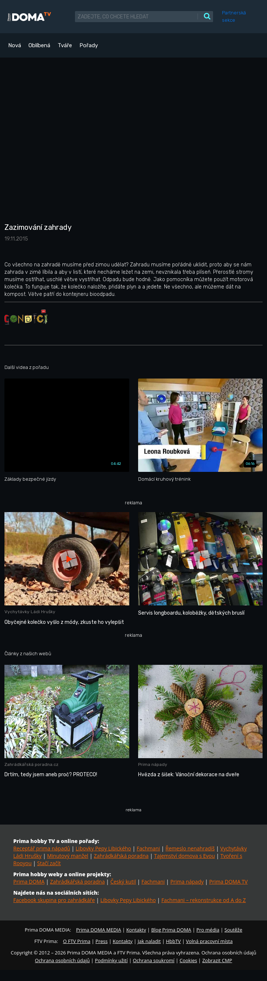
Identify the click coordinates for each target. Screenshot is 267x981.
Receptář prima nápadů (41, 848)
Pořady (88, 45)
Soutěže (233, 929)
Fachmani (148, 848)
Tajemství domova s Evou (184, 855)
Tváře (65, 45)
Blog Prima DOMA (171, 929)
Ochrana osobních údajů (62, 960)
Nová (14, 45)
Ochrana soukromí (154, 960)
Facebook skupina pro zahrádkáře (54, 900)
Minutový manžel (67, 855)
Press (102, 941)
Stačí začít (49, 863)
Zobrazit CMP (217, 960)
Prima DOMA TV (228, 881)
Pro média (207, 929)
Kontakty (136, 929)
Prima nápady (186, 881)
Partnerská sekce (234, 16)
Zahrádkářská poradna (121, 855)
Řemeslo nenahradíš (190, 848)
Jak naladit (149, 941)
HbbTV (173, 941)
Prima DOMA (29, 881)
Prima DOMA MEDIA (98, 929)
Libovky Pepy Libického (103, 848)
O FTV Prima (76, 941)
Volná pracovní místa (209, 941)
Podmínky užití (111, 960)
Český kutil (123, 881)
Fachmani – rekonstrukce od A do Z (203, 900)
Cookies (188, 960)
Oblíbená (39, 45)
